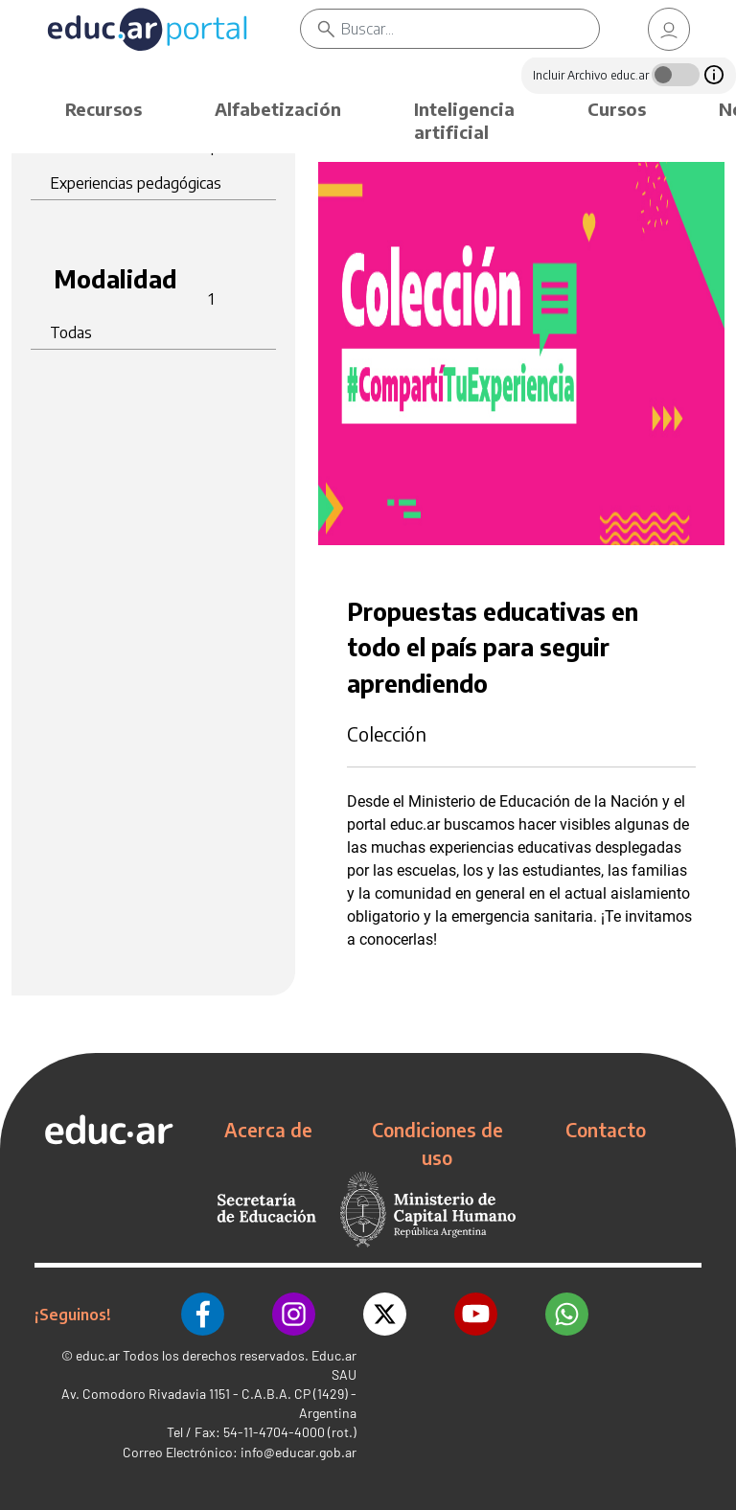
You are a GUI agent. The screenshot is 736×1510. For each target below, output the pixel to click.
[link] (669, 29)
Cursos (616, 109)
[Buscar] (470, 29)
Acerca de (268, 1129)
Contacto (605, 1129)
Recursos (103, 109)
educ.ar (98, 1355)
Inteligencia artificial (464, 120)
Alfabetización (278, 109)
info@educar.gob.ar (298, 1452)
